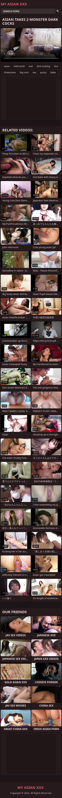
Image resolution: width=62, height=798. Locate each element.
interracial (19, 66)
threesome (10, 72)
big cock (24, 72)
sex (34, 72)
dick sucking (43, 66)
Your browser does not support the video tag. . (31, 45)
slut (56, 66)
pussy (43, 72)
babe (53, 72)
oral (31, 66)
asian (7, 66)
